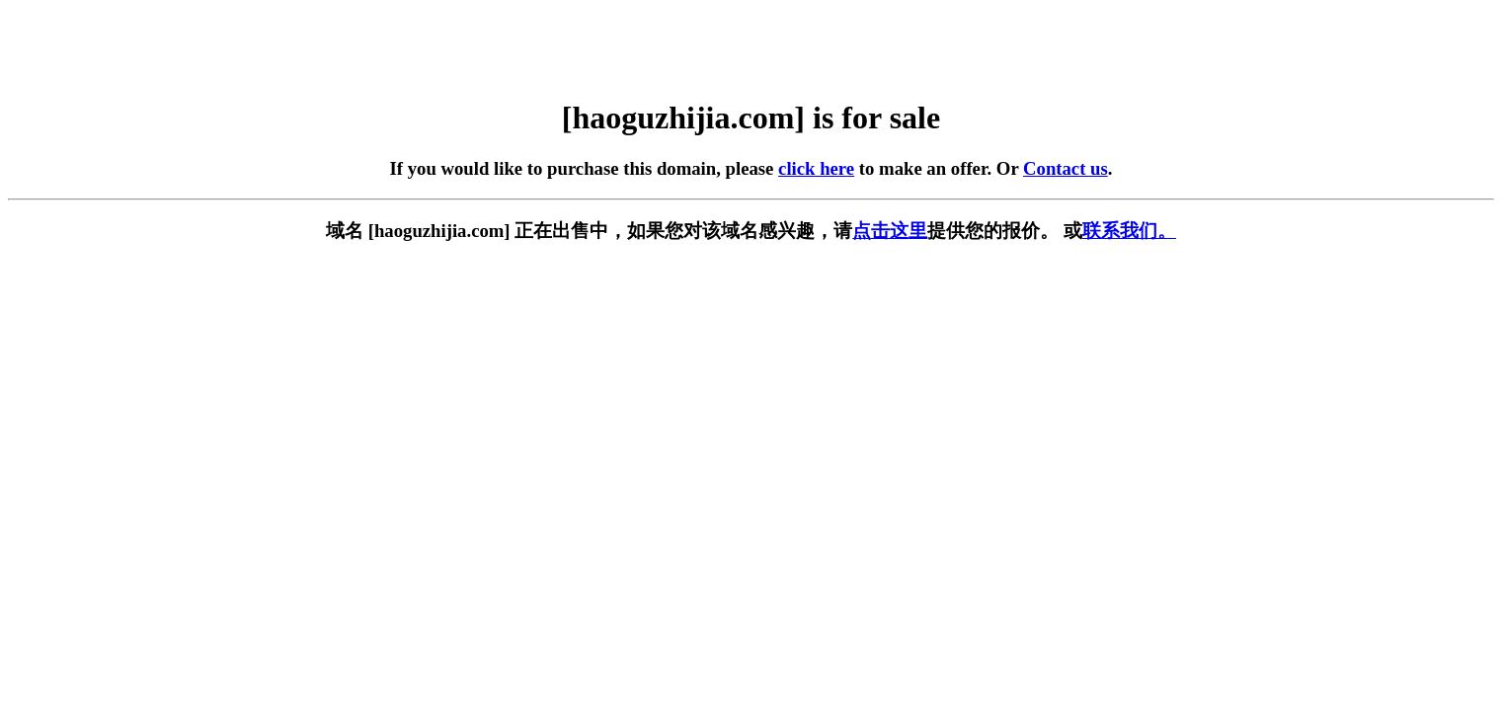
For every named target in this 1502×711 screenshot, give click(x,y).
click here (816, 168)
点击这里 (889, 230)
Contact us (1065, 168)
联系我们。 (1129, 230)
